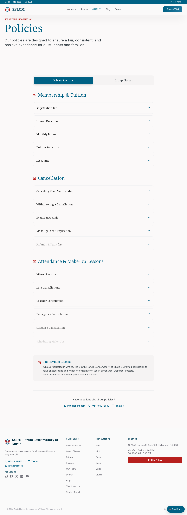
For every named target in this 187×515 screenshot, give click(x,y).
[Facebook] (11, 476)
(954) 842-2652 (13, 2)
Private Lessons (63, 80)
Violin (98, 451)
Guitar (98, 463)
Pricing (69, 457)
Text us (118, 405)
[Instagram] (6, 476)
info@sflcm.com (74, 405)
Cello (98, 457)
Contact (119, 9)
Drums (99, 474)
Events (84, 9)
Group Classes (124, 80)
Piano (98, 445)
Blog (108, 9)
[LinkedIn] (21, 476)
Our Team (71, 469)
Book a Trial (173, 9)
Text (28, 2)
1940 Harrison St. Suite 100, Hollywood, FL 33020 (153, 445)
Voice (98, 469)
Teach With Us (73, 486)
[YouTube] (27, 476)
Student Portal (176, 2)
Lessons (71, 9)
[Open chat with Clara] (176, 509)
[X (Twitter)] (16, 476)
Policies (70, 463)
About (96, 8)
